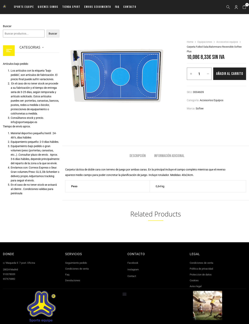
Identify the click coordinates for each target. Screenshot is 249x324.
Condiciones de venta (77, 268)
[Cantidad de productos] (199, 74)
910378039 (9, 274)
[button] (244, 7)
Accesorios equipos (227, 41)
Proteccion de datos (201, 274)
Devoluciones (72, 280)
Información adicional (169, 156)
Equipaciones (204, 41)
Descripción (138, 156)
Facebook (132, 262)
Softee (199, 108)
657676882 (9, 278)
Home (190, 41)
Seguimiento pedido (76, 262)
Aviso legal (196, 286)
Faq (67, 274)
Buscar (7, 26)
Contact (131, 276)
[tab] (138, 156)
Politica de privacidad (201, 268)
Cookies (194, 280)
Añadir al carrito (229, 73)
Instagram (133, 269)
